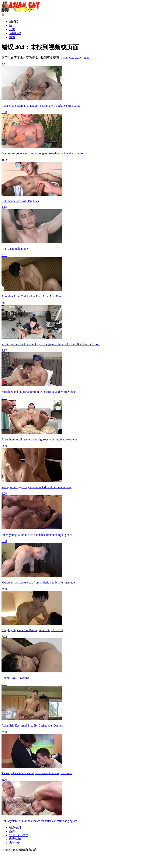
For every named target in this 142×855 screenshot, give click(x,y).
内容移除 (15, 838)
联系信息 (15, 827)
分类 (12, 29)
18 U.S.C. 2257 (18, 835)
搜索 (12, 37)
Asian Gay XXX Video (75, 57)
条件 (12, 831)
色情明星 (15, 33)
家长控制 (15, 842)
